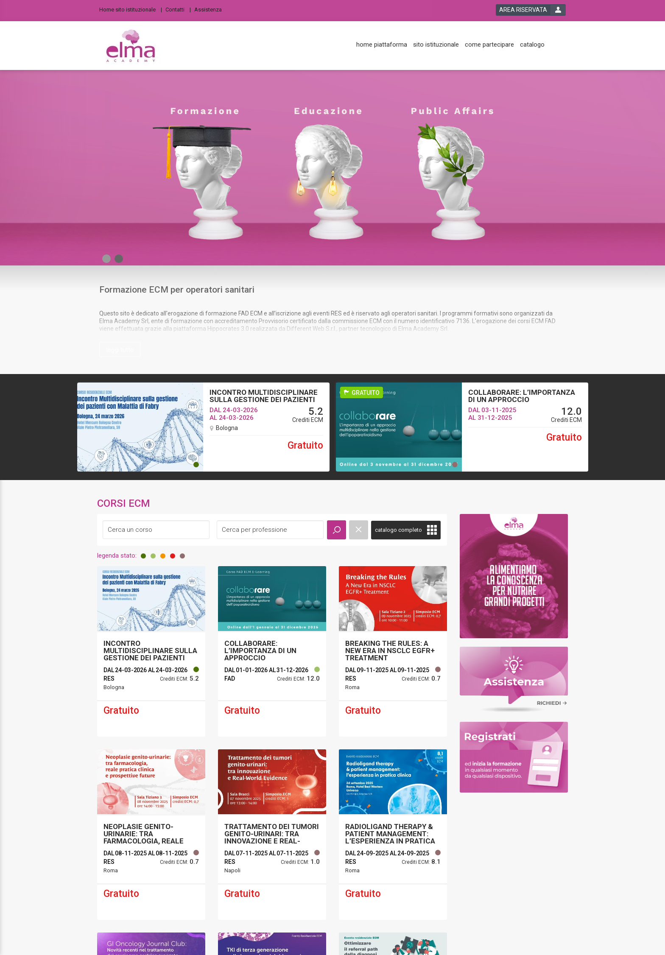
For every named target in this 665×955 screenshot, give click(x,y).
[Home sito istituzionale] (130, 9)
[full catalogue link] (406, 530)
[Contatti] (178, 9)
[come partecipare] (489, 44)
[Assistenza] (210, 9)
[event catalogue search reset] (358, 529)
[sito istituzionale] (436, 44)
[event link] (151, 651)
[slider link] (514, 575)
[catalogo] (532, 44)
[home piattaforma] (381, 44)
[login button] (531, 10)
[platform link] (130, 46)
